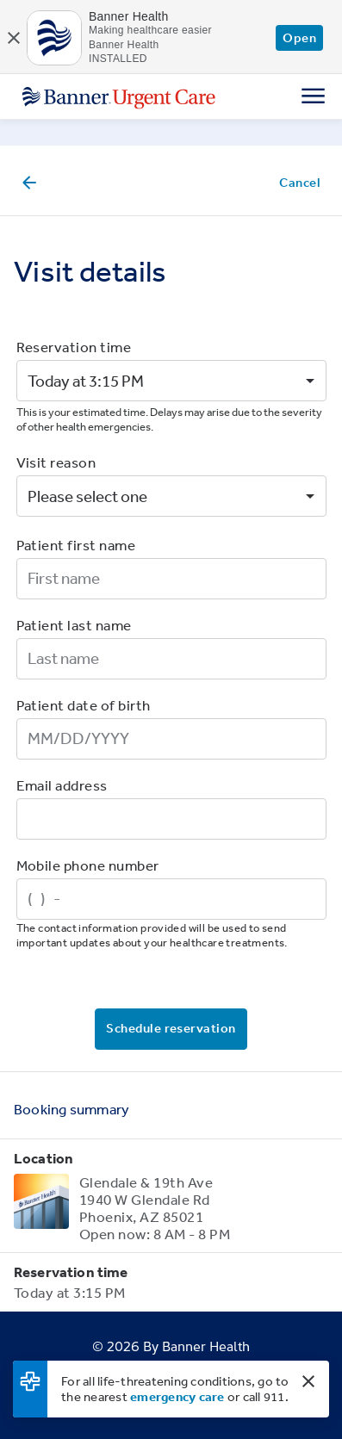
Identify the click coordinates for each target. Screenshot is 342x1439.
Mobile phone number (87, 865)
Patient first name (76, 545)
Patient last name (74, 625)
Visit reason (56, 462)
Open (299, 37)
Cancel (299, 182)
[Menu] (313, 94)
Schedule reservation (170, 1028)
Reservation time (74, 347)
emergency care (177, 1396)
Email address (62, 785)
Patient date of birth (83, 705)
